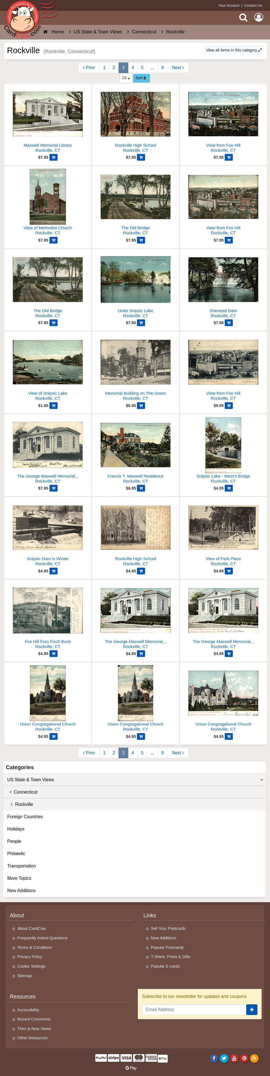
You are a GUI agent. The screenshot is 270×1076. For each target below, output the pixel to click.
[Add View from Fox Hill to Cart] (229, 157)
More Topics (19, 878)
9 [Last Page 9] (162, 67)
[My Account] (258, 17)
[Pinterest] (244, 1058)
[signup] (251, 1009)
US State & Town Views (135, 779)
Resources (23, 996)
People (14, 841)
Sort (141, 78)
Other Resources (32, 1038)
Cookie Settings (31, 966)
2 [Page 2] (114, 67)
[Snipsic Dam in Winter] (48, 534)
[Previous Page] (89, 67)
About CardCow (31, 928)
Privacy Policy (29, 957)
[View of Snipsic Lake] (48, 368)
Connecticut (22, 792)
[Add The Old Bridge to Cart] (141, 240)
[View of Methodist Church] (48, 203)
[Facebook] (214, 1058)
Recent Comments (34, 1019)
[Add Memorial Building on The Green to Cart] (141, 405)
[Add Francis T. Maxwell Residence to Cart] (141, 488)
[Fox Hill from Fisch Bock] (48, 617)
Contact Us (253, 5)
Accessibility (28, 1010)
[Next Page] (178, 67)
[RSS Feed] (254, 1058)
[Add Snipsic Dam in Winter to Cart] (53, 571)
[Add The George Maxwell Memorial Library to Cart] (53, 488)
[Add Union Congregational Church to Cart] (53, 736)
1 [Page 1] (104, 67)
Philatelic (16, 853)
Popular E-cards (165, 966)
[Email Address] (194, 1009)
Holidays (15, 829)
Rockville (20, 804)
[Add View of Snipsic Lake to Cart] (53, 405)
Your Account (229, 5)
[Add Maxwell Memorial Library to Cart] (53, 157)
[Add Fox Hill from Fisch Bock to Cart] (53, 653)
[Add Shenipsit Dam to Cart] (229, 322)
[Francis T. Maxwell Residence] (135, 451)
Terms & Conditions (34, 947)
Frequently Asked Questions (42, 938)
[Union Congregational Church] (48, 699)
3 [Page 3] (123, 67)
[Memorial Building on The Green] (135, 368)
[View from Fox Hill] (223, 120)
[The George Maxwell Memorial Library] (48, 451)
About (17, 915)
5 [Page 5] (142, 67)
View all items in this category (234, 50)
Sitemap (24, 976)
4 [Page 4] (133, 67)
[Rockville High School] (135, 120)
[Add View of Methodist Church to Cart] (53, 240)
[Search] (243, 17)
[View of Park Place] (223, 534)
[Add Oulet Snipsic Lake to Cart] (141, 322)
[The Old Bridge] (135, 203)
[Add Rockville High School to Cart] (141, 157)
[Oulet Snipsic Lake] (135, 286)
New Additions (21, 890)
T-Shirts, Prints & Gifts (171, 957)
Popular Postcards (167, 947)
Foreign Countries (25, 816)
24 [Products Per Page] (126, 78)
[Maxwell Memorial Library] (48, 120)
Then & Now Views (34, 1028)
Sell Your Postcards (168, 928)
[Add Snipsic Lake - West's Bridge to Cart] (229, 488)
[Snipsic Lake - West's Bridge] (223, 451)
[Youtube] (234, 1058)
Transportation (21, 866)
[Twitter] (224, 1058)
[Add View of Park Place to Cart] (229, 571)
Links (149, 915)
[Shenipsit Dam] (223, 286)
